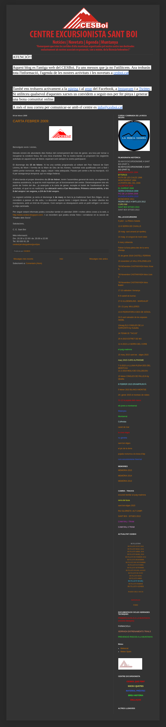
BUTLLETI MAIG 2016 (136, 549)
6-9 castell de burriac (127, 296)
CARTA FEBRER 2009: (31, 121)
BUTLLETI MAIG (135, 576)
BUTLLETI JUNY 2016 (136, 546)
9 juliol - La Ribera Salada (129, 221)
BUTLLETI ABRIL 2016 (135, 551)
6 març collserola (125, 242)
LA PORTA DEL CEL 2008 (129, 183)
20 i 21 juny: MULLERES (128, 306)
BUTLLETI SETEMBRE (135, 568)
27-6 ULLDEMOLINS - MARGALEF (133, 301)
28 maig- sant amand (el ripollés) (132, 232)
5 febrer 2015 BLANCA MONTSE (132, 390)
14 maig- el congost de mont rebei (132, 237)
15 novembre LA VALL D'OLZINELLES (134, 261)
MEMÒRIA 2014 (125, 476)
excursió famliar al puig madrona (132, 495)
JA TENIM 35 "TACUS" (128, 333)
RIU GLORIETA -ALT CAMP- (130, 511)
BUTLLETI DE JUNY (135, 573)
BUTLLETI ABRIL (135, 578)
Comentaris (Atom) (34, 263)
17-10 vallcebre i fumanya (129, 290)
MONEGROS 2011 (126, 199)
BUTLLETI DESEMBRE (135, 560)
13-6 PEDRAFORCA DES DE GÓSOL (134, 312)
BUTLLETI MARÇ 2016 (135, 554)
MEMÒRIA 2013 (125, 481)
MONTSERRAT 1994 (127, 180)
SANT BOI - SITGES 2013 (129, 516)
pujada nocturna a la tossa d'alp (131, 454)
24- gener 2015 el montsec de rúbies (133, 395)
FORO (135, 605)
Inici (61, 259)
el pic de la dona (125, 448)
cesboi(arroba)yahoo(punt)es (26, 244)
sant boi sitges (124, 443)
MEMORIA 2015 (125, 470)
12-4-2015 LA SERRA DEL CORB (132, 344)
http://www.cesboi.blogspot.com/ (28, 215)
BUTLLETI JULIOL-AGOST (135, 570)
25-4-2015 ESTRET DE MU (130, 339)
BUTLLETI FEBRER (135, 584)
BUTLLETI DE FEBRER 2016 (135, 557)
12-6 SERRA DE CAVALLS (129, 226)
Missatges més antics (98, 259)
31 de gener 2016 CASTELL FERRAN (134, 256)
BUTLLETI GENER (136, 586)
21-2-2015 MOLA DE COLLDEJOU (133, 371)
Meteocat (124, 648)
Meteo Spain (126, 651)
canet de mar (123, 427)
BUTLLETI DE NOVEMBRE (136, 562)
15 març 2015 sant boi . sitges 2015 (133, 355)
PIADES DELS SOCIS (135, 592)
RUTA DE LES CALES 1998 (130, 177)
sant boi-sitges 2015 (126, 505)
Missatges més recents (23, 259)
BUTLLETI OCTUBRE (136, 565)
